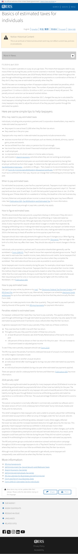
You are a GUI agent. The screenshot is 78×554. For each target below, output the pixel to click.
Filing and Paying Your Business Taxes (19, 478)
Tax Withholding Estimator (12, 167)
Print (66, 492)
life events (54, 239)
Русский (62, 29)
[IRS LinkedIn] (18, 533)
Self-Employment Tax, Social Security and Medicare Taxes (27, 467)
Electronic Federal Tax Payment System (57, 289)
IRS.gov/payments (37, 305)
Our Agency (10, 503)
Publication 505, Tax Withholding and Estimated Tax (30, 201)
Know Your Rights (13, 508)
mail (36, 289)
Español (34, 29)
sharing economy (23, 157)
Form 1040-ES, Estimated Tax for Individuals (22, 481)
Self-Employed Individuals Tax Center (19, 473)
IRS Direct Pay (7, 292)
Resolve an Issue (12, 513)
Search (56, 7)
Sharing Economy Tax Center (16, 470)
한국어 (54, 29)
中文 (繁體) (44, 29)
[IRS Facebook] (4, 532)
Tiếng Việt (72, 29)
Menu (73, 7)
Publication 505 (21, 279)
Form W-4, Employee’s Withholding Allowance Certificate (30, 170)
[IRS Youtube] (23, 532)
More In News (39, 55)
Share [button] (52, 492)
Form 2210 (45, 347)
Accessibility (39, 550)
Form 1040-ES (17, 252)
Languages (10, 518)
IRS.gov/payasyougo (13, 464)
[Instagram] (13, 532)
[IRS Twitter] (9, 533)
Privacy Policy (39, 546)
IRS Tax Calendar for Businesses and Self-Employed (25, 475)
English (26, 29)
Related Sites (11, 523)
